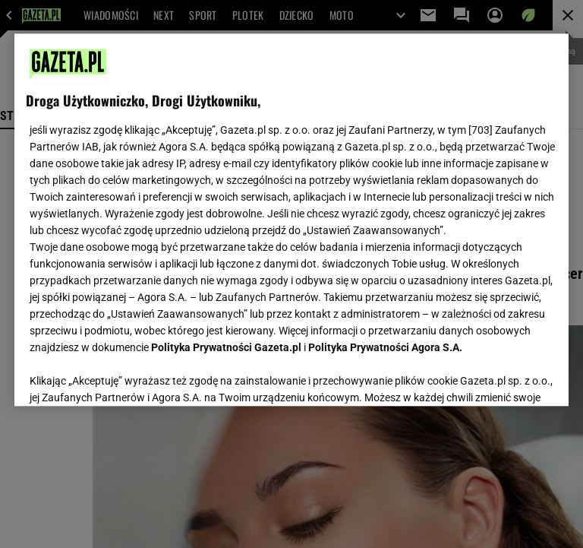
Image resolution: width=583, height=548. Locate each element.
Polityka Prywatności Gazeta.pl (226, 347)
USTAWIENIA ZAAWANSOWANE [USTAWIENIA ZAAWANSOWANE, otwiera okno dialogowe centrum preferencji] (126, 404)
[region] (291, 219)
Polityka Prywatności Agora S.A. (385, 347)
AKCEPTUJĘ (505, 405)
